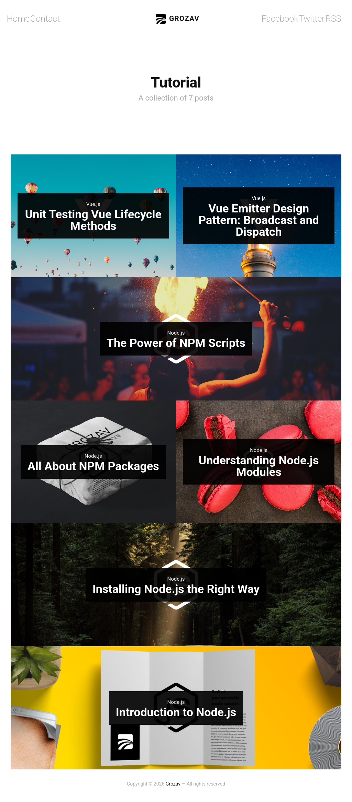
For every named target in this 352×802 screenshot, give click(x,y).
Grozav (177, 19)
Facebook (287, 19)
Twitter (313, 19)
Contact (39, 18)
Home (17, 18)
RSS (333, 19)
